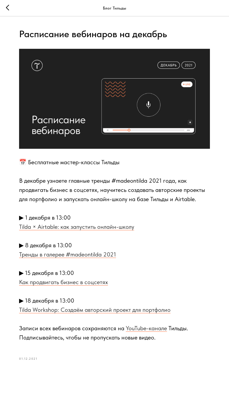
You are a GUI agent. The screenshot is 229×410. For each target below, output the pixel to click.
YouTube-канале (146, 328)
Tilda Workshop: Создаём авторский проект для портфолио (95, 309)
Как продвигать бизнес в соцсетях (63, 282)
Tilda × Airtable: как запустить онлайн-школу (76, 226)
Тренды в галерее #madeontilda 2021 (67, 254)
